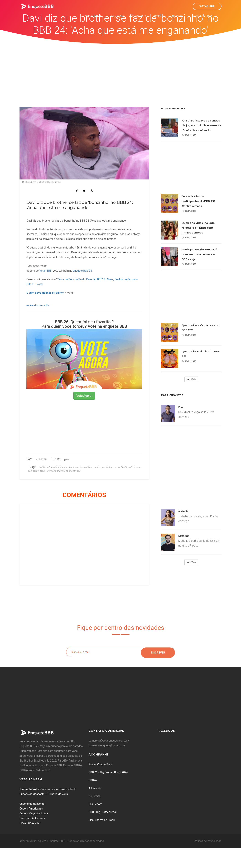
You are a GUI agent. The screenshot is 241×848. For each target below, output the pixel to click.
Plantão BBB (139, 16)
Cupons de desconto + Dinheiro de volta (44, 794)
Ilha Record (95, 804)
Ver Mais (191, 379)
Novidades (178, 16)
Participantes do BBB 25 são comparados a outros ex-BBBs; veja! (200, 254)
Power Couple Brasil (101, 764)
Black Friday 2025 (30, 823)
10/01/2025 (189, 135)
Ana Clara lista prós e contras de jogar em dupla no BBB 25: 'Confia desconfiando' (201, 125)
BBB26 (93, 780)
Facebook (166, 730)
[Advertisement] (120, 70)
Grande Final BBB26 (202, 16)
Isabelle (183, 511)
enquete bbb (32, 305)
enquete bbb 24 (82, 270)
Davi (181, 407)
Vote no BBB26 (93, 16)
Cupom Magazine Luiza (34, 813)
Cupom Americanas (31, 808)
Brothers (159, 16)
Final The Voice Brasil (102, 820)
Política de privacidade (207, 841)
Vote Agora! (84, 395)
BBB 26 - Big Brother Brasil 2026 (108, 772)
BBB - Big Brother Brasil (103, 812)
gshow (66, 459)
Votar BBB (207, 6)
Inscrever (158, 652)
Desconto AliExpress (32, 818)
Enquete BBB (117, 16)
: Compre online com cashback (48, 789)
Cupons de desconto (32, 803)
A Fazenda (95, 788)
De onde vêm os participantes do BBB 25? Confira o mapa (198, 201)
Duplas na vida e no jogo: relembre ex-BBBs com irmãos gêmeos (198, 227)
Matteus (183, 536)
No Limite (94, 796)
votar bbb (45, 305)
